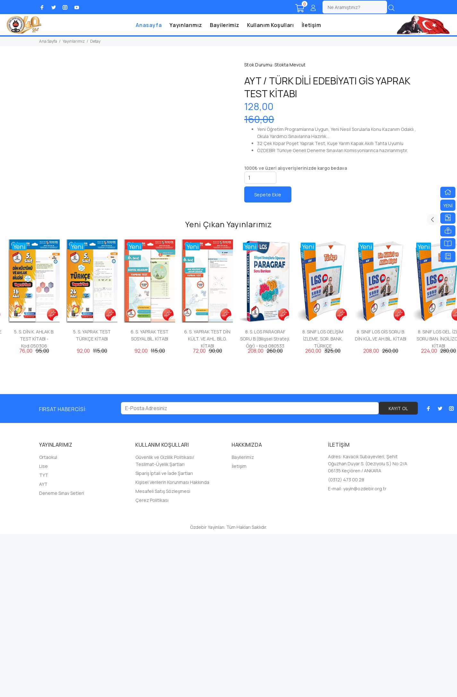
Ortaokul (48, 620)
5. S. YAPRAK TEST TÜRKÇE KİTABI (92, 498)
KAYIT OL (398, 571)
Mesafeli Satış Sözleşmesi (162, 654)
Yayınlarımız (185, 25)
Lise (43, 629)
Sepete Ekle (267, 195)
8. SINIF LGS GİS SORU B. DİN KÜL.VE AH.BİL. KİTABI (380, 498)
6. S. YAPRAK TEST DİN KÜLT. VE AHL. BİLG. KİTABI (207, 502)
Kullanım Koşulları (270, 25)
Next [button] (448, 382)
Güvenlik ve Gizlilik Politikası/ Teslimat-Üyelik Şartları (164, 623)
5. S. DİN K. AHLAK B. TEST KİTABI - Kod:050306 (34, 502)
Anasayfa (149, 25)
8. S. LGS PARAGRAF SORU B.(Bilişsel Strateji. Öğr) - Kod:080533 (265, 502)
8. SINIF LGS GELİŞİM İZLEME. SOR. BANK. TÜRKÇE (322, 502)
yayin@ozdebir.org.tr (364, 652)
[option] (34, 453)
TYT (43, 638)
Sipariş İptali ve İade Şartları (164, 636)
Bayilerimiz (224, 25)
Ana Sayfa (48, 41)
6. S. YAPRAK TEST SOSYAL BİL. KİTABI (149, 498)
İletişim (311, 25)
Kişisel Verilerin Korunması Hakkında (172, 645)
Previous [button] (433, 382)
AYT (43, 647)
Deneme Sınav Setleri (61, 656)
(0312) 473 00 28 (346, 643)
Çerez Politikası (151, 663)
